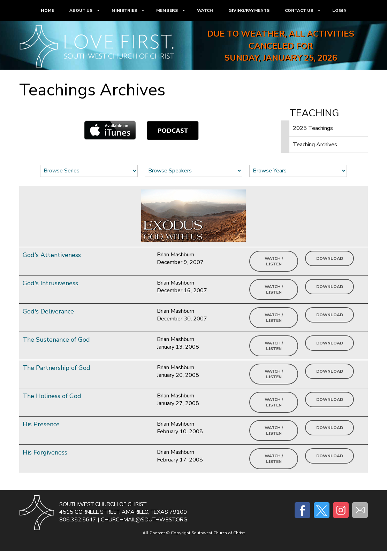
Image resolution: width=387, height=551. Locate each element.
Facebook (302, 510)
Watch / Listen (274, 261)
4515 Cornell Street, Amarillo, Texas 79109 (123, 512)
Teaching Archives (315, 144)
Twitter (321, 510)
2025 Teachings (313, 128)
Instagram (341, 510)
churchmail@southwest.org (144, 519)
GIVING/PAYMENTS (249, 10)
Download (329, 258)
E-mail (360, 510)
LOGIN (339, 10)
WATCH (205, 10)
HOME (47, 10)
